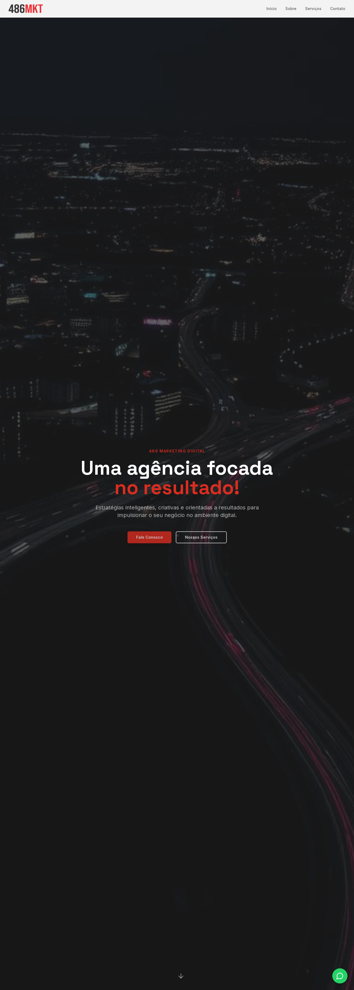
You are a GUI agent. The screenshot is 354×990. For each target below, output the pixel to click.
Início (271, 8)
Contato (337, 8)
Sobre (290, 8)
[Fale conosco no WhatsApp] (339, 975)
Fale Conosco (149, 541)
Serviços (313, 8)
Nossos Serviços (201, 541)
